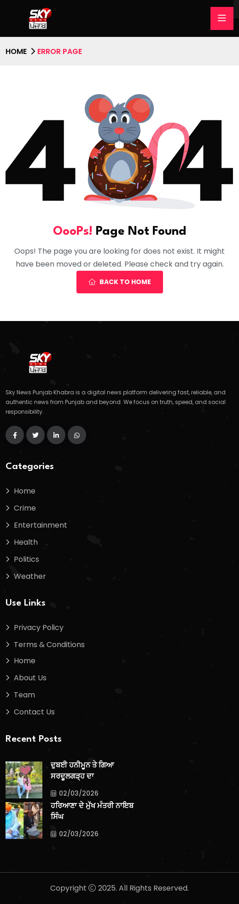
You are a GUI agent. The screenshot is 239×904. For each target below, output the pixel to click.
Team (24, 695)
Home (16, 51)
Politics (26, 559)
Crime (25, 508)
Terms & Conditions (49, 644)
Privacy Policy (39, 627)
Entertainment (40, 525)
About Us (30, 678)
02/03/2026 (75, 793)
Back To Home (119, 281)
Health (26, 542)
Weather (30, 576)
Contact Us (34, 712)
